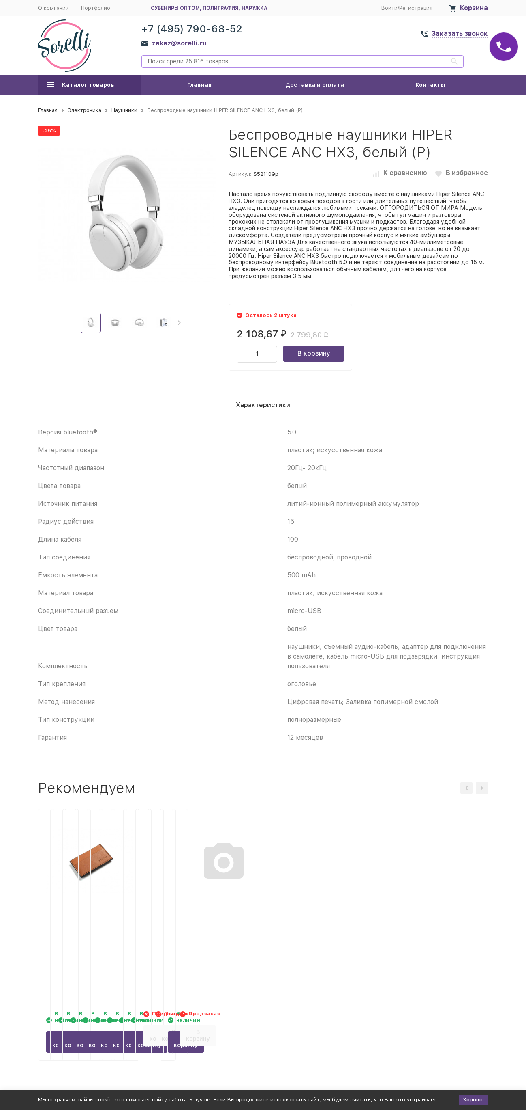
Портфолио (95, 8)
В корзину (313, 353)
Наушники (124, 110)
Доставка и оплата (314, 85)
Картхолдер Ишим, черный (316, 916)
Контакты (430, 85)
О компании (53, 8)
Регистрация (415, 8)
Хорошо (473, 1100)
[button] (179, 323)
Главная (199, 85)
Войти (389, 8)
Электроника (84, 110)
